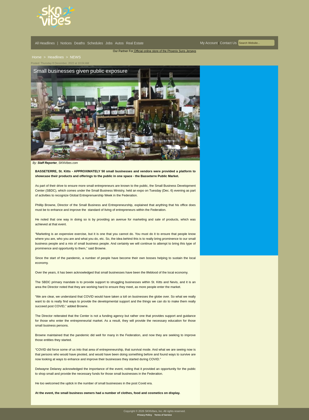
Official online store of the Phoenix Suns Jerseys (164, 51)
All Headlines (45, 43)
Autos (119, 43)
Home (37, 57)
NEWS (75, 57)
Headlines (56, 57)
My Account (209, 43)
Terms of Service (163, 415)
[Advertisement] (239, 113)
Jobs (109, 43)
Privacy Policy (144, 415)
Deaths (79, 43)
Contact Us (228, 43)
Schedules (95, 43)
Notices (66, 43)
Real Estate (134, 43)
